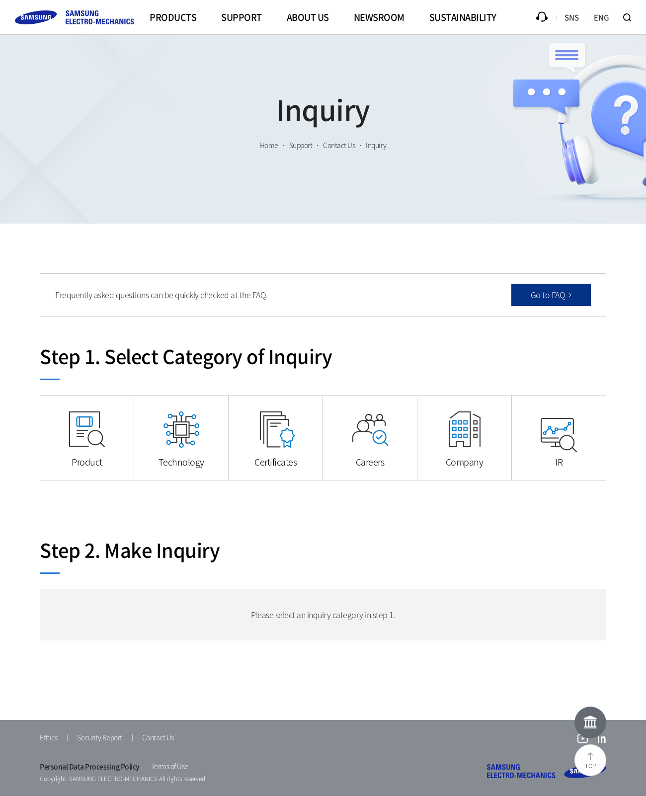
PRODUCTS (173, 17)
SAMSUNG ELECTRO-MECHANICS (546, 771)
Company (465, 462)
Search (631, 17)
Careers (370, 462)
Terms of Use (169, 766)
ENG (601, 17)
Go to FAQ (548, 295)
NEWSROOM (379, 17)
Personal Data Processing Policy (90, 766)
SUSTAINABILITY (462, 17)
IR (559, 462)
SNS (572, 17)
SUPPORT (241, 17)
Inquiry (542, 17)
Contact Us (158, 737)
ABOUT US (308, 17)
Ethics (48, 737)
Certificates (275, 462)
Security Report (99, 737)
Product (87, 462)
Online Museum (590, 722)
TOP (590, 765)
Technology (181, 462)
